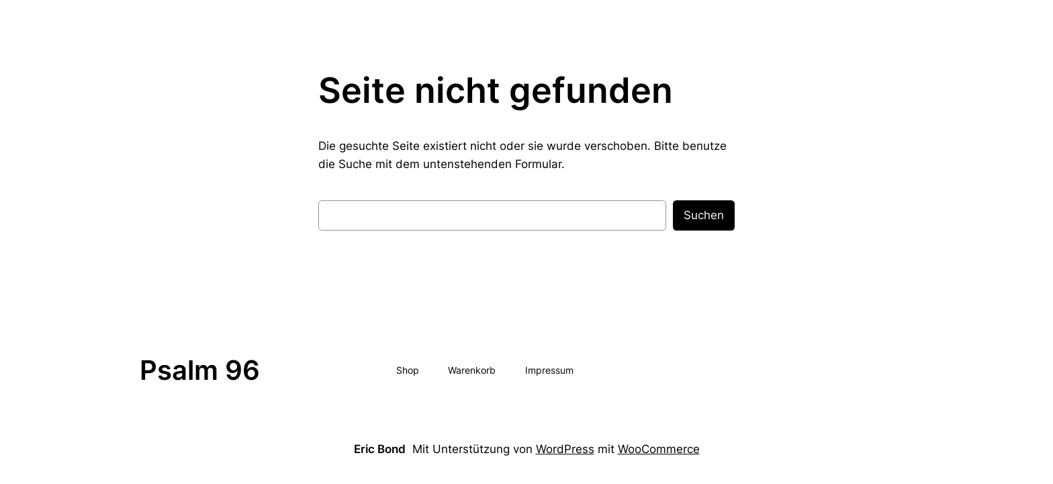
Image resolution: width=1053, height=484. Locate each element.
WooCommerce (659, 449)
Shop (407, 370)
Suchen (704, 215)
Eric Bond (380, 449)
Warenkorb (472, 370)
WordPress (565, 449)
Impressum (549, 370)
